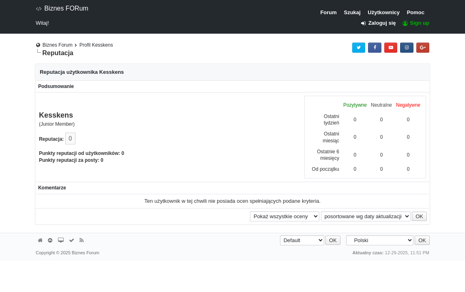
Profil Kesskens (96, 45)
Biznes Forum (58, 45)
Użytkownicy (384, 12)
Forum (328, 12)
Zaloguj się (381, 23)
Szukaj (352, 12)
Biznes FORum (62, 8)
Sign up (415, 23)
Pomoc (415, 12)
